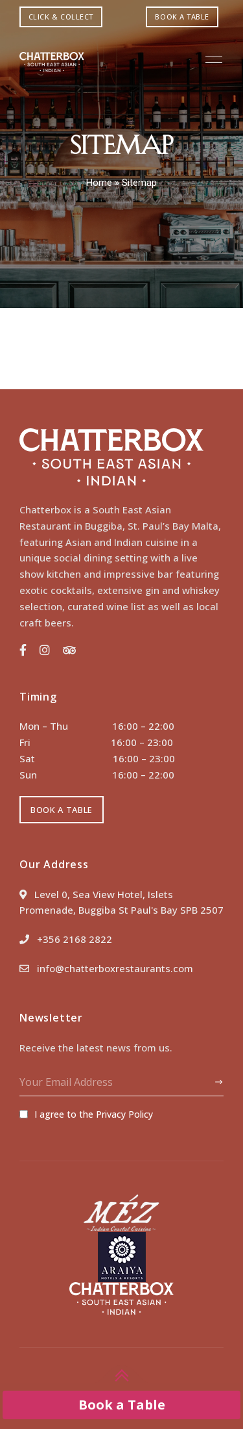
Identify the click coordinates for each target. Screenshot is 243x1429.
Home (99, 182)
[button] (60, 16)
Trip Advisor (69, 650)
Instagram (45, 650)
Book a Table (121, 1404)
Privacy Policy (124, 1114)
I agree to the (86, 1114)
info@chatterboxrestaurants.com (106, 968)
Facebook (23, 650)
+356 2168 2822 (65, 939)
